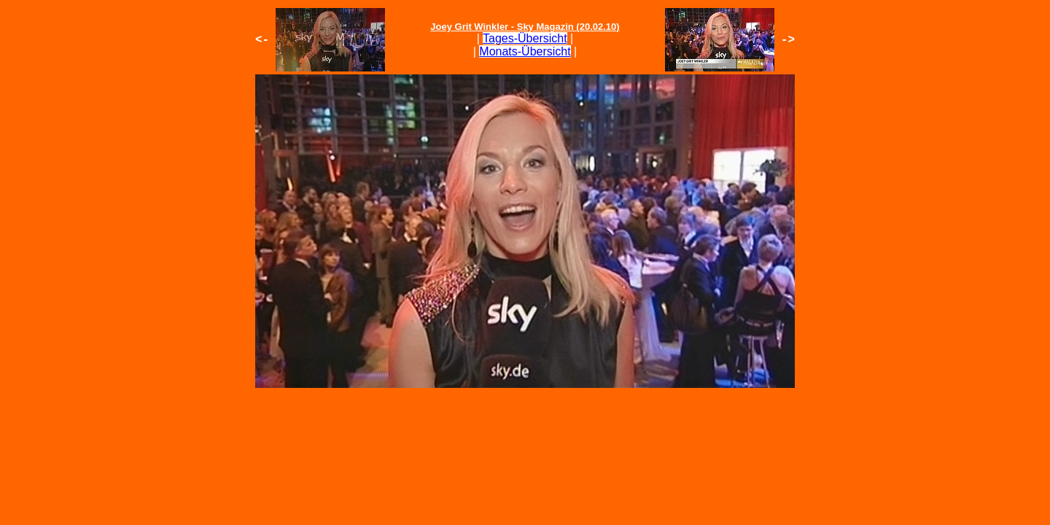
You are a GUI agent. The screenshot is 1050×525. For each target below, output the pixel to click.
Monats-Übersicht (524, 51)
